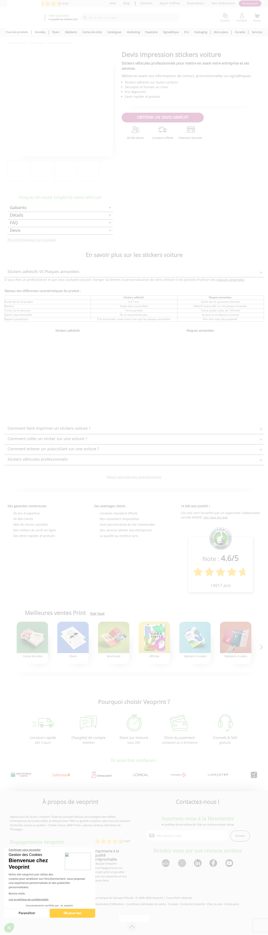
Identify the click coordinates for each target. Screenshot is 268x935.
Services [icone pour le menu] (257, 32)
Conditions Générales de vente (146, 904)
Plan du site (214, 904)
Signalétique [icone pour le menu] (171, 32)
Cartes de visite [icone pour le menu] (92, 32)
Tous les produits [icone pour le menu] (17, 32)
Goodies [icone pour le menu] (40, 32)
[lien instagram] (181, 863)
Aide (113, 3)
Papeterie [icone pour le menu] (151, 32)
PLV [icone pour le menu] (186, 32)
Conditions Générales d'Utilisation (102, 904)
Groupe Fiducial (123, 898)
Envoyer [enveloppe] (240, 835)
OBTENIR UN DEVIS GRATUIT (162, 117)
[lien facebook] (213, 863)
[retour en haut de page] (132, 927)
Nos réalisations (223, 3)
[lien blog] (165, 863)
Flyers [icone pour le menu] (55, 32)
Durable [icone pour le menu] (240, 32)
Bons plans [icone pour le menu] (221, 32)
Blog (126, 3)
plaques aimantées (230, 280)
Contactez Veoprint (192, 904)
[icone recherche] (84, 17)
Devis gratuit (250, 3)
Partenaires (231, 904)
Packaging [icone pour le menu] (200, 32)
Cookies (173, 904)
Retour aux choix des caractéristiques (134, 477)
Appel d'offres (170, 3)
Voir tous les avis (215, 517)
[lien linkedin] (197, 863)
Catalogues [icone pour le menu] (114, 32)
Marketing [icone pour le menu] (133, 32)
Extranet (146, 3)
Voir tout (97, 613)
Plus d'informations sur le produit (32, 240)
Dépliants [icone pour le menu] (71, 32)
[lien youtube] (229, 863)
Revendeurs (195, 3)
